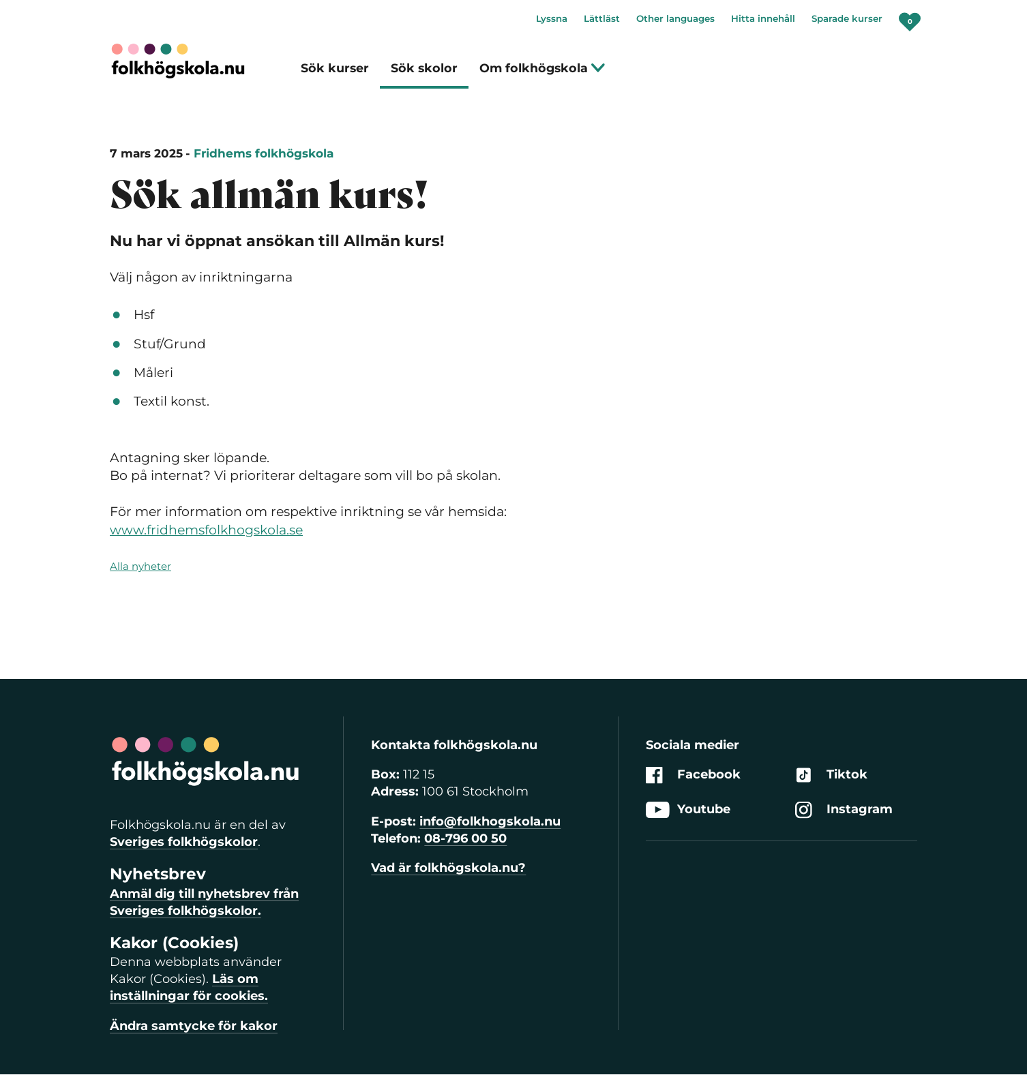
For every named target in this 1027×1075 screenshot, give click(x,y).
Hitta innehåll (763, 18)
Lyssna (551, 18)
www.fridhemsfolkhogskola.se (206, 530)
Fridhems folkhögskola (263, 153)
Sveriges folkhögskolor (184, 841)
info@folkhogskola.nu (490, 821)
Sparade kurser (847, 18)
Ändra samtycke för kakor (194, 1025)
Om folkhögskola (542, 68)
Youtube (688, 810)
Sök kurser (335, 68)
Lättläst (602, 18)
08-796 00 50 (465, 838)
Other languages (675, 18)
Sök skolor (424, 68)
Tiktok (831, 774)
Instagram (844, 810)
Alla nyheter (140, 566)
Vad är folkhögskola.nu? (448, 867)
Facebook (693, 774)
